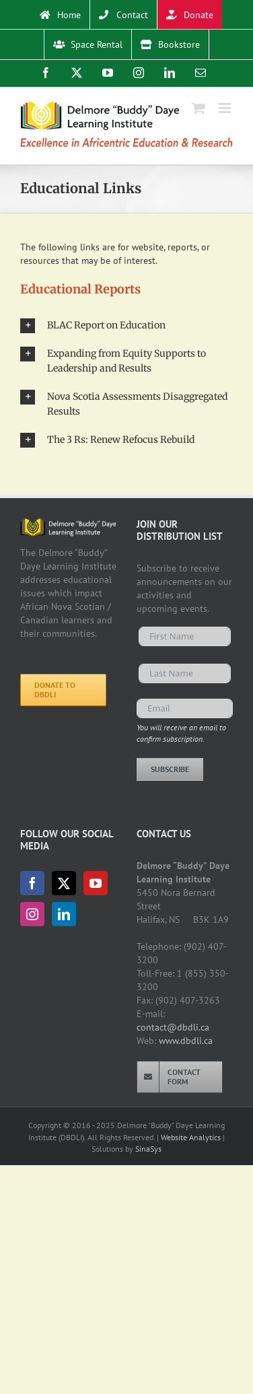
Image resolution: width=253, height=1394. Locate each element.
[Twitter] (64, 883)
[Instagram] (32, 914)
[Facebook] (32, 883)
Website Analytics (191, 1137)
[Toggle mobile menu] (226, 108)
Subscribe (170, 769)
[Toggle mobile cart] (198, 108)
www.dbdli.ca (186, 1041)
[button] (126, 326)
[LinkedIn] (64, 914)
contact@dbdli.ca (173, 1027)
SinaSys (148, 1149)
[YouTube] (95, 883)
